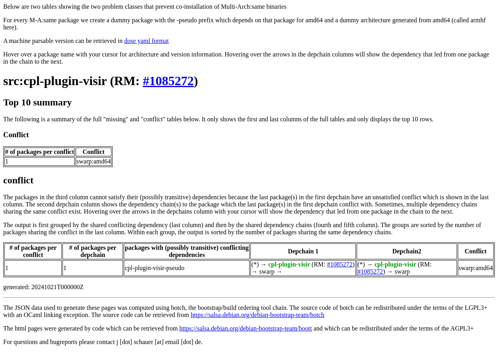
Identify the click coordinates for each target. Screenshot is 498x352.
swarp (266, 271)
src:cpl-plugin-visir (55, 81)
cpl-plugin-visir (289, 264)
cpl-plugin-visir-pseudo (154, 267)
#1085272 (168, 81)
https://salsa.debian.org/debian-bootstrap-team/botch (257, 314)
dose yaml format (146, 40)
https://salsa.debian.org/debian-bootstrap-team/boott (245, 328)
